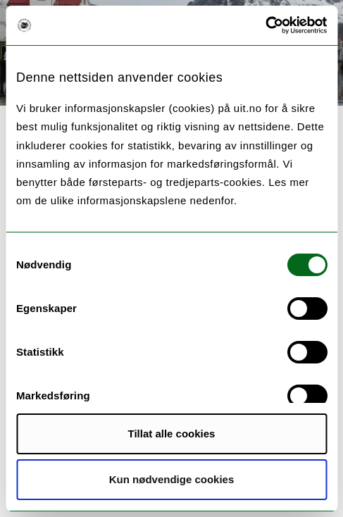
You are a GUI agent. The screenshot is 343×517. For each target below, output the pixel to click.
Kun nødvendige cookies (172, 479)
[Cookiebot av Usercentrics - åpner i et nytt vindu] (265, 25)
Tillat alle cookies (172, 434)
